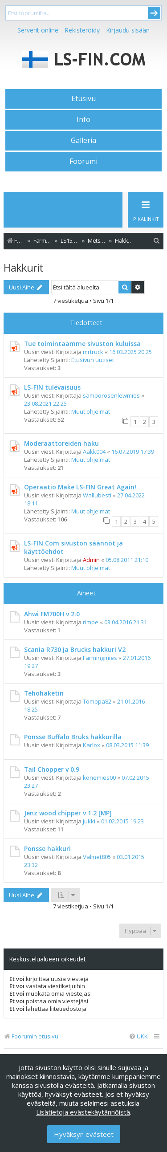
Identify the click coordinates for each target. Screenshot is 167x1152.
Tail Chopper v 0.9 (51, 769)
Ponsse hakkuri (47, 848)
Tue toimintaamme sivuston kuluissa (82, 343)
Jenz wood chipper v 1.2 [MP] (68, 813)
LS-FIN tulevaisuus (52, 387)
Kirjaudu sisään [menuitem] (128, 30)
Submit (154, 13)
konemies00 (99, 777)
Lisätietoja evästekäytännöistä (83, 1111)
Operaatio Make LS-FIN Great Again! (80, 487)
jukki (89, 821)
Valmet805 (97, 857)
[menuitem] (157, 240)
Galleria (83, 140)
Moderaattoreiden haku (61, 443)
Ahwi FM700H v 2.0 (52, 614)
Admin (91, 560)
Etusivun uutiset (92, 360)
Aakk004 (94, 452)
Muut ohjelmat (90, 411)
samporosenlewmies (111, 395)
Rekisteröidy (82, 30)
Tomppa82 (97, 701)
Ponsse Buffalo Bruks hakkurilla (73, 737)
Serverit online (37, 30)
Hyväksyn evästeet (84, 1134)
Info (83, 119)
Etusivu (83, 98)
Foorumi (83, 161)
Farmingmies (100, 658)
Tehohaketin (44, 693)
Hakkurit (23, 267)
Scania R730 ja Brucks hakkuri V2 (75, 649)
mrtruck (93, 352)
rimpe (90, 622)
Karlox (91, 745)
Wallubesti (97, 495)
